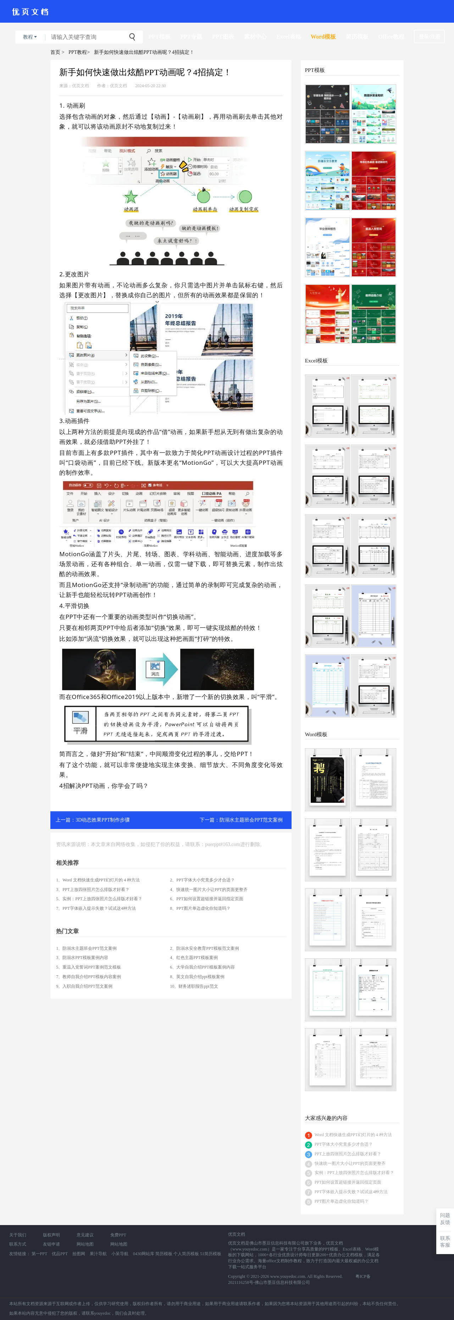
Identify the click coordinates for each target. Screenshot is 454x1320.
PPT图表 (223, 37)
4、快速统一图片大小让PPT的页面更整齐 (209, 889)
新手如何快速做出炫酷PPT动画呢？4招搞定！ (144, 52)
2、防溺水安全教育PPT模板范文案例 (204, 948)
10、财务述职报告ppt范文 (194, 986)
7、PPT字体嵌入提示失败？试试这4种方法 (96, 908)
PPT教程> (79, 52)
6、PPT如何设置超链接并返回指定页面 (206, 898)
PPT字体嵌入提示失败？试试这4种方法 (351, 1191)
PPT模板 (160, 37)
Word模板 (323, 37)
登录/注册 (429, 36)
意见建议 (85, 1234)
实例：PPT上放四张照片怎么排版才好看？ (354, 1172)
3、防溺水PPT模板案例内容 (82, 957)
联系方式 (17, 1244)
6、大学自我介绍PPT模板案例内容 (202, 967)
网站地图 (85, 1244)
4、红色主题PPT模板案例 (194, 957)
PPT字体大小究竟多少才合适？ (344, 1144)
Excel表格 (288, 37)
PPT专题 (191, 37)
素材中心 (255, 37)
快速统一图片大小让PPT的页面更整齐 (350, 1163)
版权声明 (51, 1234)
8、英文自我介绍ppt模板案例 (197, 976)
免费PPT (118, 1234)
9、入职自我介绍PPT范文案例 (84, 986)
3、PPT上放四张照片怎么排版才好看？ (92, 889)
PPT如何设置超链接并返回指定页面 (348, 1182)
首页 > (57, 52)
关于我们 (17, 1234)
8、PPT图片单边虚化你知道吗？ (200, 908)
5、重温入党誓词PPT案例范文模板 (88, 967)
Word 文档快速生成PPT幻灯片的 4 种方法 (353, 1134)
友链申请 (51, 1244)
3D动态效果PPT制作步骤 (103, 820)
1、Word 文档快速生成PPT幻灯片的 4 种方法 (98, 880)
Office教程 (391, 37)
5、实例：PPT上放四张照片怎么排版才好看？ (99, 898)
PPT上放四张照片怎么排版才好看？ (348, 1153)
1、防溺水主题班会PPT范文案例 (86, 948)
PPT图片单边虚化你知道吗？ (342, 1201)
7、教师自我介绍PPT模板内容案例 (88, 976)
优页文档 (80, 85)
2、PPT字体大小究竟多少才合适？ (202, 880)
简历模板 (357, 37)
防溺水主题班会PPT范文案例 (251, 820)
